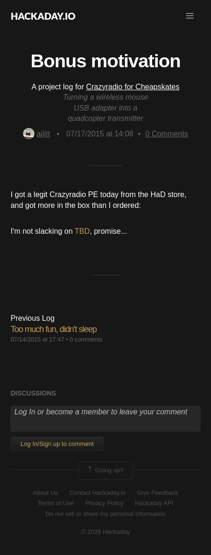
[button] (190, 16)
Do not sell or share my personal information (105, 513)
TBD (82, 231)
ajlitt (36, 134)
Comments (167, 134)
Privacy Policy (104, 503)
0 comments (86, 339)
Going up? (105, 470)
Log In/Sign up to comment (56, 443)
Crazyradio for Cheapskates (132, 87)
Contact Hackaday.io (98, 492)
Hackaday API (154, 503)
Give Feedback (157, 492)
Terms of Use (56, 503)
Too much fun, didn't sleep (53, 329)
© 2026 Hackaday (105, 531)
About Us (45, 492)
